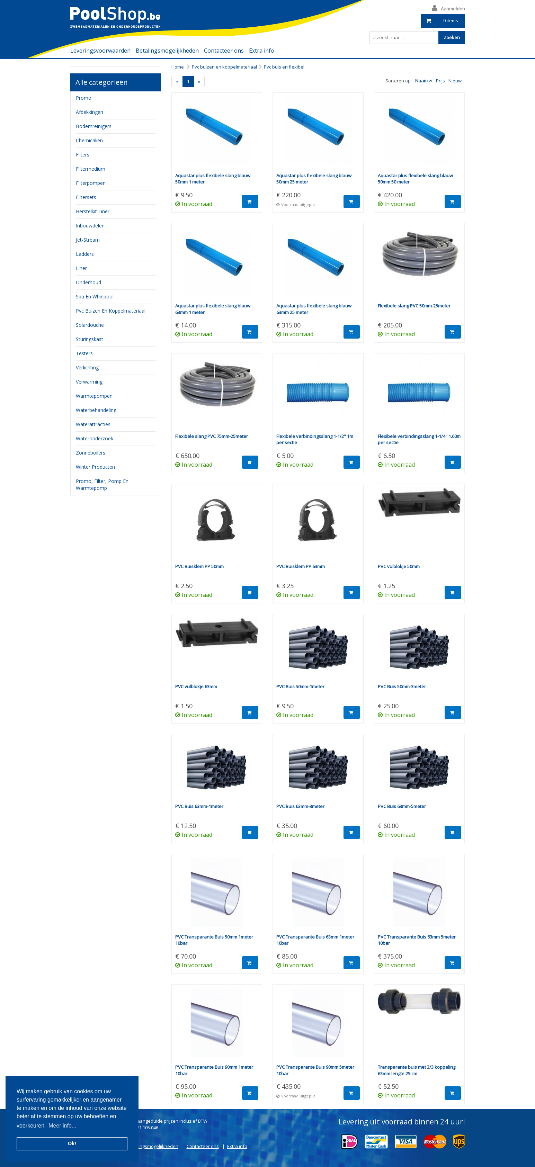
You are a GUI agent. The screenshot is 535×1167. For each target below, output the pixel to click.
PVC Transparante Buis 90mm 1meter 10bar (214, 1070)
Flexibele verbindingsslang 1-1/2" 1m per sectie (314, 439)
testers (84, 353)
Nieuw (455, 81)
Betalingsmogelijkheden (167, 50)
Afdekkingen (89, 112)
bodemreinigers (94, 126)
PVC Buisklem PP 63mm (300, 566)
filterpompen (91, 183)
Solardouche (90, 325)
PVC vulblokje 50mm (399, 566)
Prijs (440, 81)
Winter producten (95, 467)
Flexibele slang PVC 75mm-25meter (211, 436)
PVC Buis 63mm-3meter (300, 806)
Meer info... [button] (62, 1126)
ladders (85, 254)
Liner (81, 268)
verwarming (89, 381)
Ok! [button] (72, 1143)
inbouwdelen (90, 225)
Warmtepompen (94, 396)
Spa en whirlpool (95, 296)
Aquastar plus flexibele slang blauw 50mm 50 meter (415, 178)
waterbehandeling (96, 410)
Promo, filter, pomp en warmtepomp (102, 484)
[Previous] (177, 81)
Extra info (261, 50)
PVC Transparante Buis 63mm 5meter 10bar (417, 940)
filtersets (86, 197)
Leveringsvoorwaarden (100, 50)
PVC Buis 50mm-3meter (402, 686)
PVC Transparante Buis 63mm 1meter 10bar (315, 940)
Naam (421, 81)
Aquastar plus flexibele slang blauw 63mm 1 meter (212, 309)
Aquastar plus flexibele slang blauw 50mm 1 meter (212, 178)
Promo (83, 98)
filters (82, 154)
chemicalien (89, 140)
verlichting (87, 367)
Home (177, 67)
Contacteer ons (224, 50)
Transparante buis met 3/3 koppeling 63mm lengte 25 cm (416, 1070)
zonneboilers (90, 452)
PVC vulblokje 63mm (196, 686)
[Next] (199, 81)
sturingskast (89, 339)
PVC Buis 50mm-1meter (300, 686)
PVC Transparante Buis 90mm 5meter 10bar (315, 1070)
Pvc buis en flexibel (284, 67)
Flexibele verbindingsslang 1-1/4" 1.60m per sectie (419, 439)
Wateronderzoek (94, 438)
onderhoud (88, 282)
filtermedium (90, 168)
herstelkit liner (92, 211)
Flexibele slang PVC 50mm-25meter (414, 306)
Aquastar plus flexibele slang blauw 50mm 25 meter (313, 178)
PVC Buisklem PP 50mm (199, 566)
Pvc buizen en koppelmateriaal (224, 67)
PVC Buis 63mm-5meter (402, 806)
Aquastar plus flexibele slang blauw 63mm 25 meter (313, 309)
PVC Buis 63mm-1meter (199, 806)
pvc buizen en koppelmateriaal (110, 310)
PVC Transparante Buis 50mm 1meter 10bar (214, 940)
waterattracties (93, 424)
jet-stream (88, 239)
